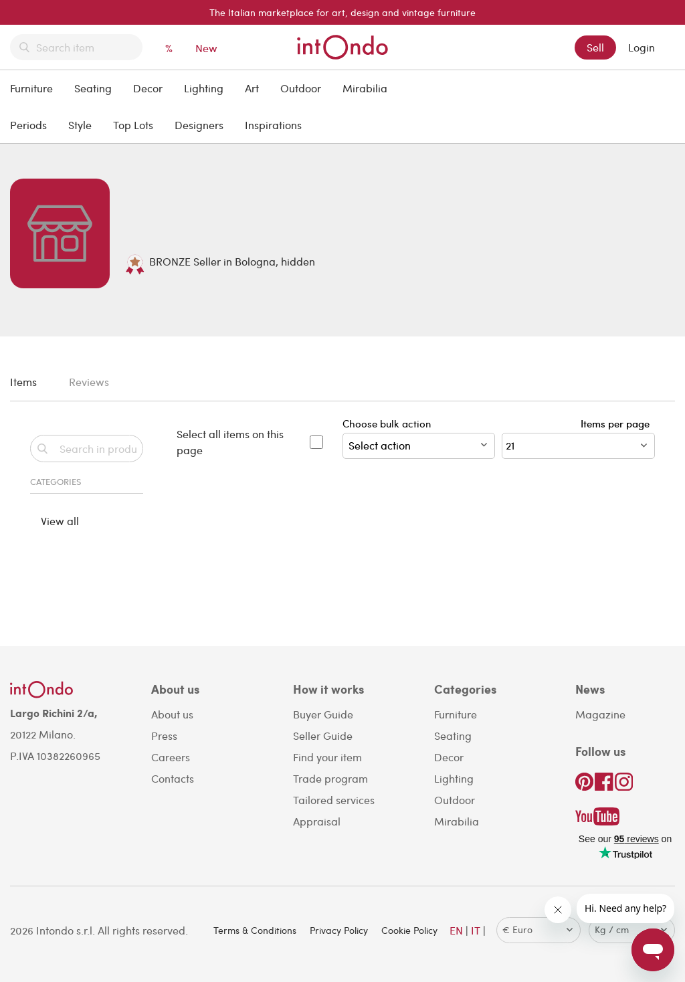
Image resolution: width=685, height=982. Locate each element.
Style (80, 125)
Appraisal (316, 821)
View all (60, 521)
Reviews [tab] (89, 382)
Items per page (618, 423)
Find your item (327, 757)
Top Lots (133, 125)
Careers (170, 757)
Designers (199, 125)
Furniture (31, 88)
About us (172, 714)
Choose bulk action (418, 438)
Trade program (330, 778)
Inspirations (273, 125)
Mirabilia (364, 88)
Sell (595, 47)
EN (456, 930)
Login (641, 47)
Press (164, 735)
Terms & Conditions (254, 930)
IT (475, 930)
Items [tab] (23, 382)
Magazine (600, 714)
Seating (93, 88)
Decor (148, 88)
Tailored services (334, 800)
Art (252, 88)
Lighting (203, 88)
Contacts (172, 778)
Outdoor (300, 88)
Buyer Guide (323, 714)
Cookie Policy (409, 930)
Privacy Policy (339, 930)
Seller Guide (323, 735)
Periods (28, 125)
